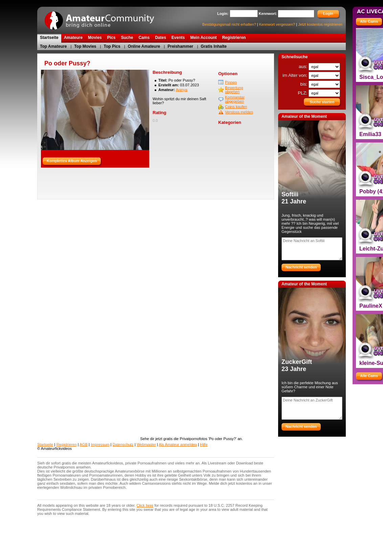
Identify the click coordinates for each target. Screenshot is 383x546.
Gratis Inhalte (214, 46)
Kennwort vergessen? (277, 24)
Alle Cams (369, 21)
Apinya (181, 90)
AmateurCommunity (103, 18)
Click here (145, 505)
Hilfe (203, 444)
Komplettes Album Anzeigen (72, 161)
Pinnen (231, 82)
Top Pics (112, 46)
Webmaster (146, 444)
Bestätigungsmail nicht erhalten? (229, 24)
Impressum (100, 444)
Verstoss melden (239, 112)
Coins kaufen (236, 107)
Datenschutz (122, 444)
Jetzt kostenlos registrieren (320, 24)
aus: (304, 66)
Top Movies (85, 46)
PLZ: (303, 92)
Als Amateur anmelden (178, 444)
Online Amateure (144, 46)
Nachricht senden (301, 267)
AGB (84, 444)
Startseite (45, 444)
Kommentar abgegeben (235, 99)
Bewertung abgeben (234, 90)
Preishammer (180, 46)
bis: (304, 84)
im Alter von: (296, 75)
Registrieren (66, 444)
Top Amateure (53, 46)
